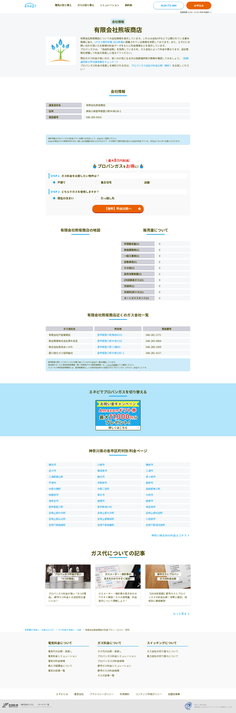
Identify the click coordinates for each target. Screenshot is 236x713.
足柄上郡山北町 (57, 519)
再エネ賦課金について (60, 665)
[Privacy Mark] (189, 706)
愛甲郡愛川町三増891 (109, 347)
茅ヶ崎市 (150, 476)
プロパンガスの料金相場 (111, 661)
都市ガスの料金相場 (108, 670)
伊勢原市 (102, 482)
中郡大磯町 (55, 489)
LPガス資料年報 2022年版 (109, 42)
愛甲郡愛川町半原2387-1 (110, 353)
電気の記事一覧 (56, 670)
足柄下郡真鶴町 (105, 525)
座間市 (101, 501)
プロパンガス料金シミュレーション (117, 656)
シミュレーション (109, 5)
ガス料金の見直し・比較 (69, 629)
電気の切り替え (63, 5)
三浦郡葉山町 (56, 476)
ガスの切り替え (85, 5)
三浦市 (149, 470)
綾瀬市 (149, 501)
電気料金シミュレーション (62, 656)
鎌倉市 (149, 464)
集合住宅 (104, 182)
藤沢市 (101, 476)
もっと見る (180, 613)
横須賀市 (102, 470)
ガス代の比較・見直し (110, 651)
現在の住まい (63, 198)
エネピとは (62, 694)
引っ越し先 (105, 198)
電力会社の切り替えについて (162, 656)
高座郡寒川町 (153, 489)
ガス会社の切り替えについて (162, 651)
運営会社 (79, 694)
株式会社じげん (27, 705)
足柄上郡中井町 (57, 513)
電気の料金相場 (56, 661)
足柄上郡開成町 (105, 519)
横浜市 (52, 464)
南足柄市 (150, 507)
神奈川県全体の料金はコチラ (169, 535)
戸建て (59, 182)
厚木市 (101, 495)
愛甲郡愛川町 (56, 507)
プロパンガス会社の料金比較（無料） (151, 65)
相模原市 (53, 495)
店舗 (144, 182)
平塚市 (52, 482)
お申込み (199, 5)
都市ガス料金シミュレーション (114, 665)
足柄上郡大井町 (105, 513)
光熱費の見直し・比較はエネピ (39, 629)
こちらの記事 (111, 364)
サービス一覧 (43, 705)
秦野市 (149, 482)
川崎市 (101, 464)
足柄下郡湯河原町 (155, 525)
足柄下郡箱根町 (57, 525)
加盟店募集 (174, 694)
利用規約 (124, 694)
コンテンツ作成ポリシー (148, 694)
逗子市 (52, 470)
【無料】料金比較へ (122, 208)
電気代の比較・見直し (60, 651)
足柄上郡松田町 (154, 513)
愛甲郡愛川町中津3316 (109, 341)
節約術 (128, 5)
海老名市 (53, 501)
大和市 (149, 495)
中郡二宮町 (103, 489)
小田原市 (150, 519)
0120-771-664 (168, 5)
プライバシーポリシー (102, 694)
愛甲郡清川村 (104, 507)
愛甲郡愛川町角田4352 (109, 335)
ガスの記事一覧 (106, 675)
